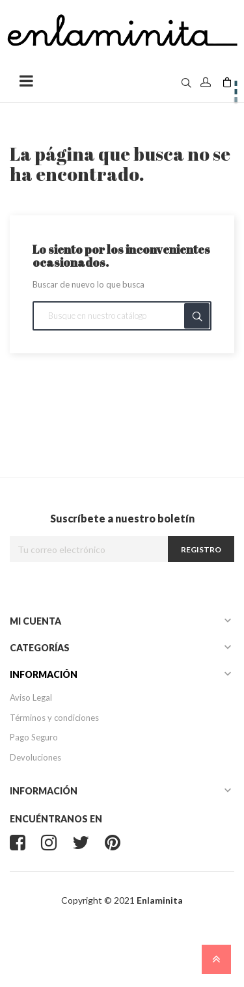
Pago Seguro (34, 737)
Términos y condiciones (54, 717)
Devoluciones (35, 757)
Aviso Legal (31, 697)
